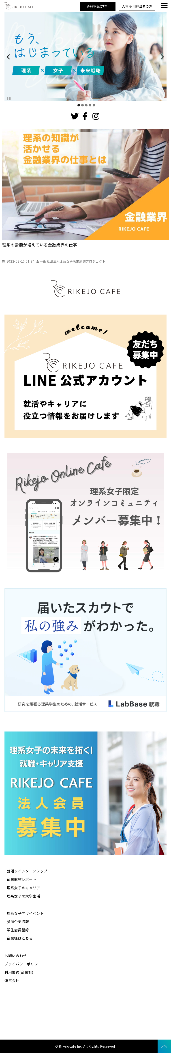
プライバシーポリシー (23, 964)
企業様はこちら (20, 938)
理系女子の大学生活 (23, 896)
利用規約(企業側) (19, 972)
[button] (164, 5)
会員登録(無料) (98, 6)
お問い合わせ (15, 955)
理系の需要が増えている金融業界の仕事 (39, 245)
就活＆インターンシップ (27, 871)
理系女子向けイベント (25, 913)
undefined (11, 56)
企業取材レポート (21, 879)
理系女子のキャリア (23, 887)
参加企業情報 (18, 921)
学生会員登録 (18, 929)
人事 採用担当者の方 (137, 6)
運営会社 (11, 980)
